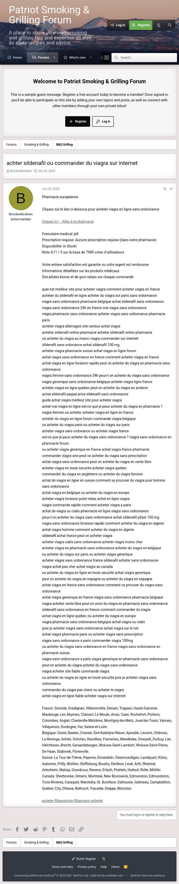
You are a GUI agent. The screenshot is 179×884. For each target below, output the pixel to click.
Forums (43, 57)
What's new (77, 57)
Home (17, 57)
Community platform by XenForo (51, 875)
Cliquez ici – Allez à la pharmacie (68, 222)
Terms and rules (62, 867)
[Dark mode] (158, 25)
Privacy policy (87, 867)
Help (104, 867)
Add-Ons (96, 875)
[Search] (169, 25)
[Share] (165, 189)
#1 (171, 189)
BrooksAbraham (21, 171)
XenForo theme (140, 875)
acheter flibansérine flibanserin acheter (72, 801)
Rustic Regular (84, 859)
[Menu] (104, 25)
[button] (54, 57)
